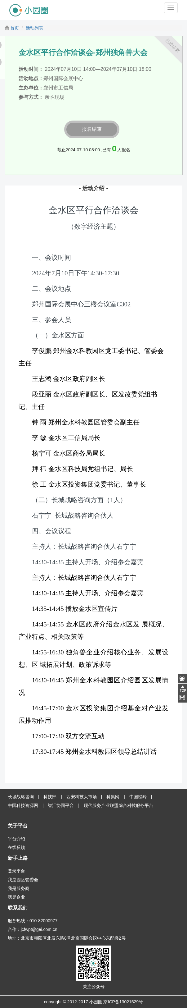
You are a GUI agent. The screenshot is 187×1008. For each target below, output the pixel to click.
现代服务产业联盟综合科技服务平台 (118, 805)
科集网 (112, 796)
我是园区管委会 (23, 879)
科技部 (49, 796)
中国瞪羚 (138, 796)
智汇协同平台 (61, 805)
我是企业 (16, 897)
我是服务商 (18, 888)
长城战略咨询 (21, 796)
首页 (14, 27)
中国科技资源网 (23, 805)
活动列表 (34, 27)
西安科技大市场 (81, 796)
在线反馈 (16, 847)
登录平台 (16, 870)
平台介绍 (16, 838)
